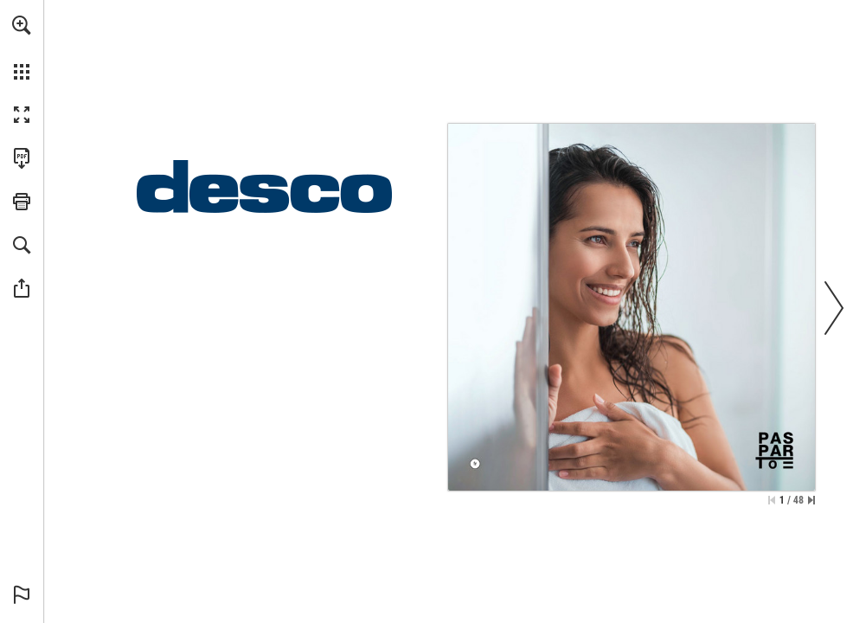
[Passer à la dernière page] (811, 500)
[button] (21, 25)
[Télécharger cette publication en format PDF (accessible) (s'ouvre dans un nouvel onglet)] (21, 158)
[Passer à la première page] (771, 500)
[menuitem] (21, 47)
